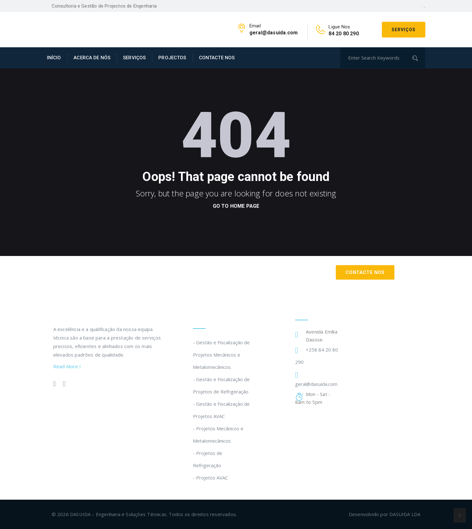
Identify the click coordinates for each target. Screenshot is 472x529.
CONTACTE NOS (217, 58)
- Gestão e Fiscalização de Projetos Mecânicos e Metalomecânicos (221, 354)
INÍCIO (54, 58)
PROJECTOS (172, 58)
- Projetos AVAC (210, 477)
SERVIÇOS (134, 58)
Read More (67, 366)
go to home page (236, 206)
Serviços (404, 29)
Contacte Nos (365, 272)
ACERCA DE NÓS (91, 58)
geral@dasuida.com (316, 384)
